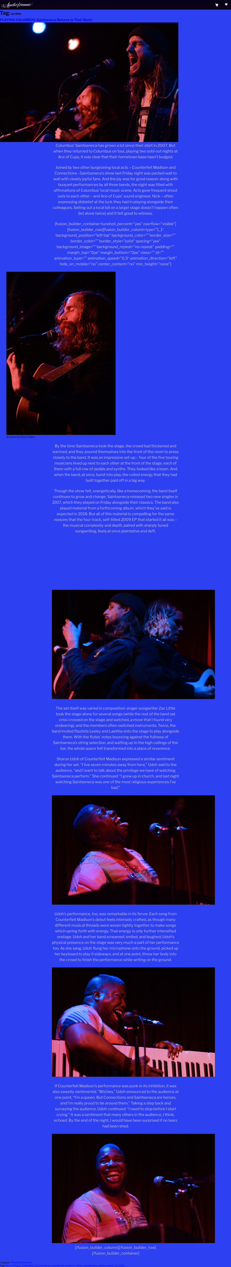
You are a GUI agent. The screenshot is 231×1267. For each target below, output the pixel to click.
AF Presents (45, 4)
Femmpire (90, 4)
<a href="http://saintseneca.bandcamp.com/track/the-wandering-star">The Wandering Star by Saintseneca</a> (115, 548)
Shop (77, 4)
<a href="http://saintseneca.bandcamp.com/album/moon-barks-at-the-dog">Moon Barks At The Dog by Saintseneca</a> (115, 573)
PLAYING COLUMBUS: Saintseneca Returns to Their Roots (46, 20)
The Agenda (63, 4)
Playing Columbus (21, 1262)
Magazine (105, 4)
